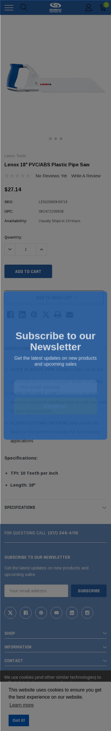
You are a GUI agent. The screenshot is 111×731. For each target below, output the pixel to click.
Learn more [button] (21, 705)
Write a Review (86, 175)
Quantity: (13, 237)
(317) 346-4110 (63, 533)
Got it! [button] (18, 720)
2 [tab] (55, 139)
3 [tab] (61, 139)
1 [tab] (50, 139)
